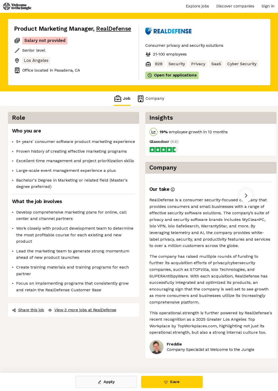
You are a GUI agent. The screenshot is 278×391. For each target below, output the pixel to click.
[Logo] (17, 6)
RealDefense (113, 28)
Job (122, 98)
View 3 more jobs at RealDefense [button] (82, 309)
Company (150, 98)
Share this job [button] (28, 309)
